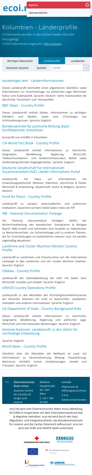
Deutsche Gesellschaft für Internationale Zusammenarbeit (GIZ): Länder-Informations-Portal (41, 170)
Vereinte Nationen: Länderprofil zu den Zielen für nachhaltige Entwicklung (40, 331)
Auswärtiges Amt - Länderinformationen (33, 80)
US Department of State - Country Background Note (41, 308)
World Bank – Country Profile (24, 346)
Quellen (41, 68)
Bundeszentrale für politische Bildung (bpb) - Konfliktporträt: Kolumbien (36, 128)
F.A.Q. (65, 395)
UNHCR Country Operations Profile (29, 287)
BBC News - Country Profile (23, 105)
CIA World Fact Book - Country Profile (30, 143)
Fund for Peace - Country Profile (26, 196)
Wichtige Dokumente (20, 61)
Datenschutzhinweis (74, 399)
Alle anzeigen (53, 44)
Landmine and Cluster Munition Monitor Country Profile (39, 248)
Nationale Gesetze (17, 68)
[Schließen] (87, 5)
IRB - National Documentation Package (32, 213)
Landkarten (78, 61)
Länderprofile (52, 61)
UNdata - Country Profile (21, 271)
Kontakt (66, 382)
